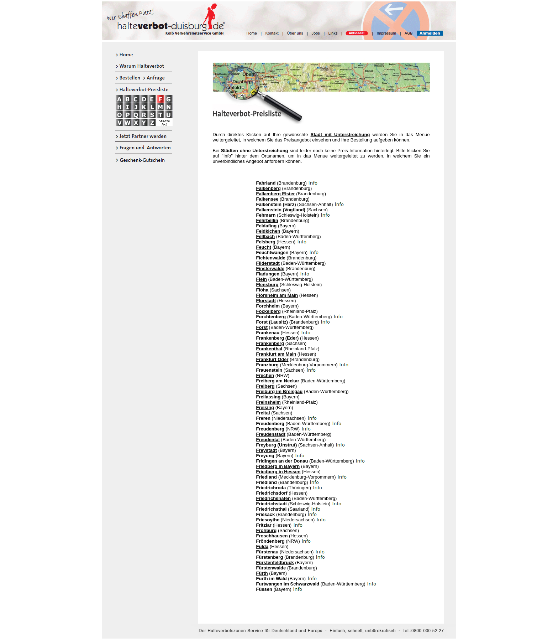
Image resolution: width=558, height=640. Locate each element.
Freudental (268, 439)
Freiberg (265, 386)
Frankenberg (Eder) (277, 338)
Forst (262, 327)
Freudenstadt (270, 434)
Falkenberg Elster (275, 193)
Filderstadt (268, 263)
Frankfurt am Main (276, 354)
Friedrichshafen (273, 498)
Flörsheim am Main (277, 295)
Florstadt (266, 300)
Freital (263, 413)
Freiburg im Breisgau (279, 391)
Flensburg (267, 284)
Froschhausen (272, 535)
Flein (261, 279)
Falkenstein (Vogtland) (280, 209)
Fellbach (265, 236)
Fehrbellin (267, 220)
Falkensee (267, 199)
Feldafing (266, 225)
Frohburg (266, 530)
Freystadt (266, 450)
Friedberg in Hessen (278, 471)
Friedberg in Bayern (278, 466)
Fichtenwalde (270, 257)
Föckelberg (268, 311)
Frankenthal (269, 348)
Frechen (265, 375)
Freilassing (268, 396)
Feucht (264, 247)
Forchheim (268, 306)
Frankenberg (270, 343)
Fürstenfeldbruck (275, 562)
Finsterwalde (270, 268)
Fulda (262, 546)
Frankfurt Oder (272, 359)
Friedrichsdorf (272, 493)
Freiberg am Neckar (277, 380)
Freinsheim (268, 402)
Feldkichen (268, 231)
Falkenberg (268, 188)
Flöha (262, 290)
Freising (265, 407)
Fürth (262, 573)
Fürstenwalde (271, 568)
